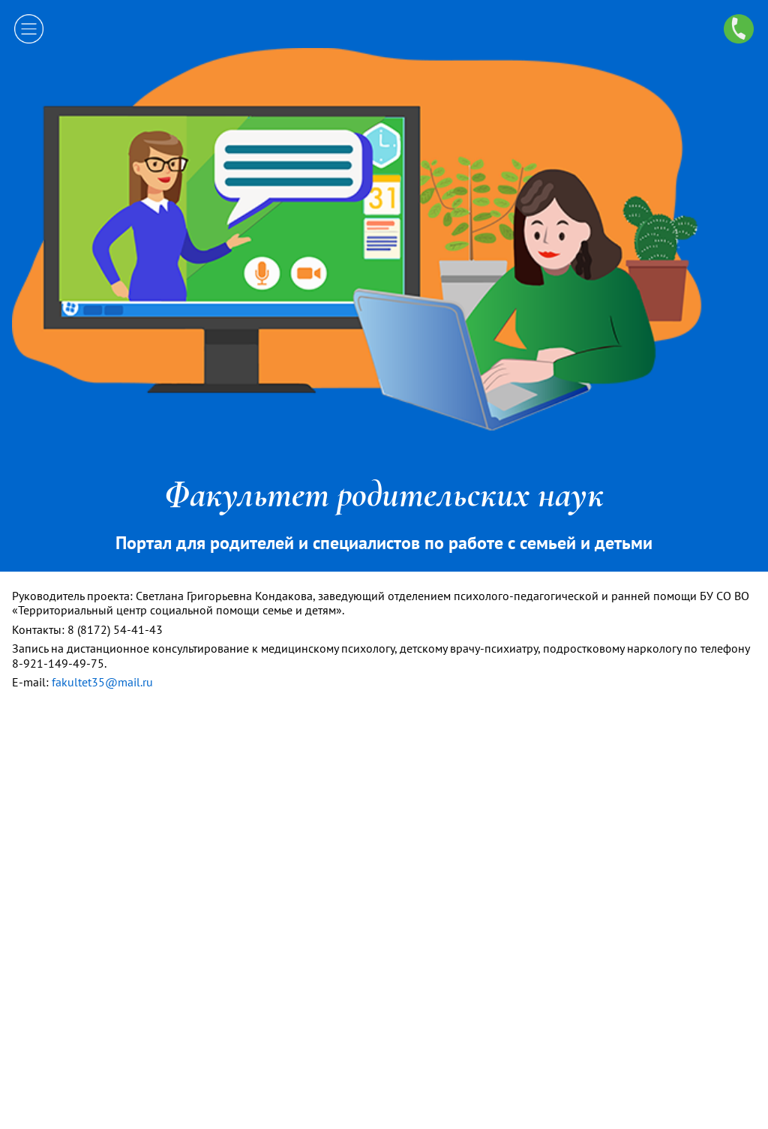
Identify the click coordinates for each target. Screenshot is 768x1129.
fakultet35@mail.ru (102, 681)
